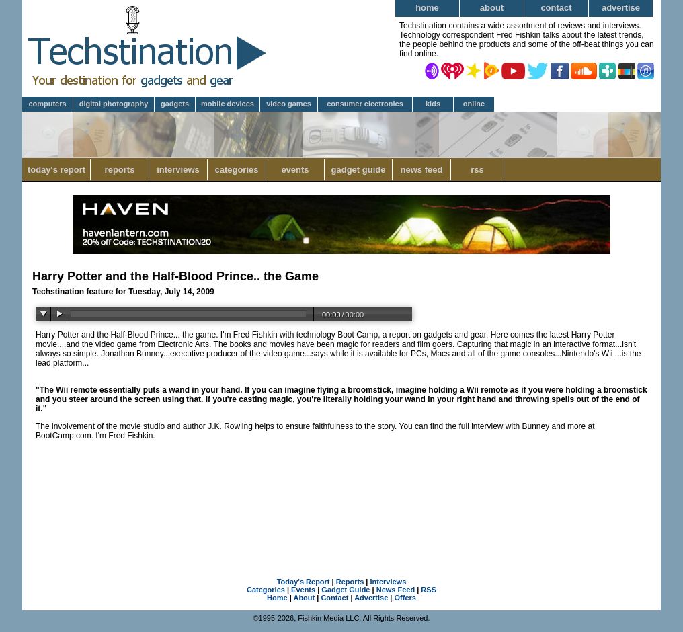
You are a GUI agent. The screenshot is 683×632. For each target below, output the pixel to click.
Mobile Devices (227, 104)
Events (295, 170)
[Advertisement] (341, 494)
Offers (405, 598)
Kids (433, 104)
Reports (120, 170)
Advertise (621, 8)
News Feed (422, 170)
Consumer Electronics (365, 104)
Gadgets (175, 104)
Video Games (288, 104)
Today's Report (56, 170)
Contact (555, 8)
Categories (236, 170)
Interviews (178, 170)
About (492, 8)
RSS (477, 170)
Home (427, 8)
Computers (47, 104)
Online (474, 104)
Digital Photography (114, 104)
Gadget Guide (358, 170)
